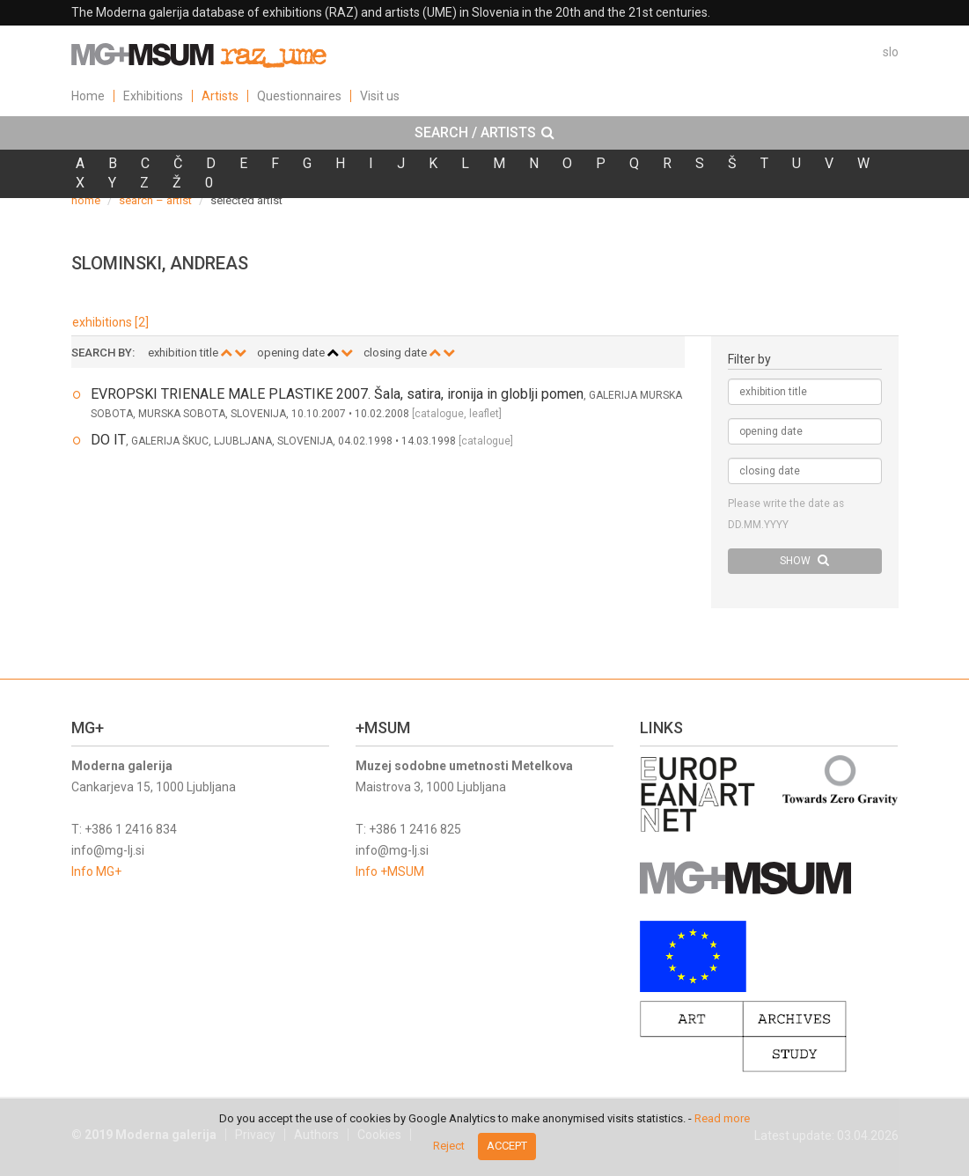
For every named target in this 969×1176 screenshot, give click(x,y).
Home (88, 96)
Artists (220, 96)
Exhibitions (153, 96)
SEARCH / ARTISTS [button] (484, 133)
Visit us (380, 96)
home (85, 200)
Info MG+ (96, 871)
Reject (449, 1145)
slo (891, 52)
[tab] (484, 133)
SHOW (804, 560)
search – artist (155, 200)
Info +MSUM (390, 871)
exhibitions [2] (110, 322)
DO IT (108, 439)
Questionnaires (299, 96)
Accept (507, 1145)
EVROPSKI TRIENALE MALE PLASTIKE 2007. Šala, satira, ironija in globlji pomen (337, 394)
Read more (722, 1118)
